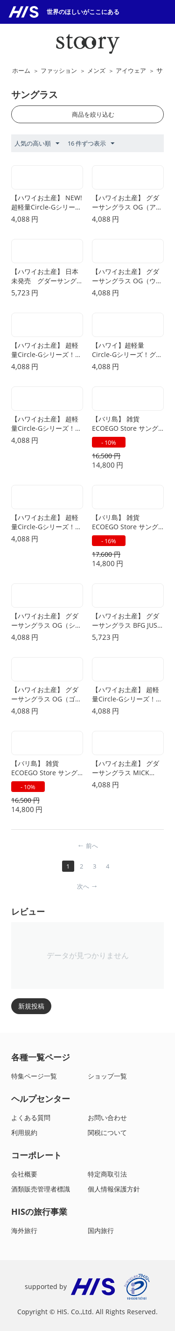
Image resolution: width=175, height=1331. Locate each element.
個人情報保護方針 (114, 1188)
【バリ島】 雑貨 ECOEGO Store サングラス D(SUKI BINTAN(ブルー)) (127, 423)
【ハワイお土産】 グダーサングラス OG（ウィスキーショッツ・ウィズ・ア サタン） (127, 276)
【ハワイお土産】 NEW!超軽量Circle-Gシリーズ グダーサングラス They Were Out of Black (47, 202)
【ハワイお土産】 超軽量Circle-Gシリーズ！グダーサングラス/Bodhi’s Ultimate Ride (127, 694)
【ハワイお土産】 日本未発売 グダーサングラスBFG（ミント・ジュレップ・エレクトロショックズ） (46, 276)
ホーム (21, 70)
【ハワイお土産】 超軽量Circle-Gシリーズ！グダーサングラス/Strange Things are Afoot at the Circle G (46, 423)
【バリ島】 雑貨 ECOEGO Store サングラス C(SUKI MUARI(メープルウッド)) (44, 768)
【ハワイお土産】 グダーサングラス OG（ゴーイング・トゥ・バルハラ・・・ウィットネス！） (46, 694)
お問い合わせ (107, 1117)
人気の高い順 (36, 143)
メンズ (96, 70)
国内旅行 (101, 1230)
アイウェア (131, 70)
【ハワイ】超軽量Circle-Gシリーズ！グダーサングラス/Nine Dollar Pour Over (127, 350)
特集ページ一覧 (34, 1076)
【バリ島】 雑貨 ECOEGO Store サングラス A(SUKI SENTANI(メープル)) (125, 522)
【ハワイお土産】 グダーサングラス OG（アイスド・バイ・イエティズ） (127, 202)
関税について (107, 1132)
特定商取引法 (107, 1174)
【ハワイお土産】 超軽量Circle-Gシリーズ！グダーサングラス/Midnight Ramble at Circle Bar (46, 350)
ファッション (59, 70)
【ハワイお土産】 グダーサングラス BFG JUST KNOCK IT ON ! (126, 620)
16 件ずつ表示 (91, 143)
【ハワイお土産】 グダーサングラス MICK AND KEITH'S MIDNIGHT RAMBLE (125, 768)
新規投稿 (31, 1006)
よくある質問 (30, 1117)
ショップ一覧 (107, 1076)
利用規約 (24, 1132)
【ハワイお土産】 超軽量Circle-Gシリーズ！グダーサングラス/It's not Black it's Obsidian (46, 522)
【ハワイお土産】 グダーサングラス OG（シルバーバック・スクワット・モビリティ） (46, 620)
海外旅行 (24, 1230)
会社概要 (24, 1174)
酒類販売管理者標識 (40, 1188)
